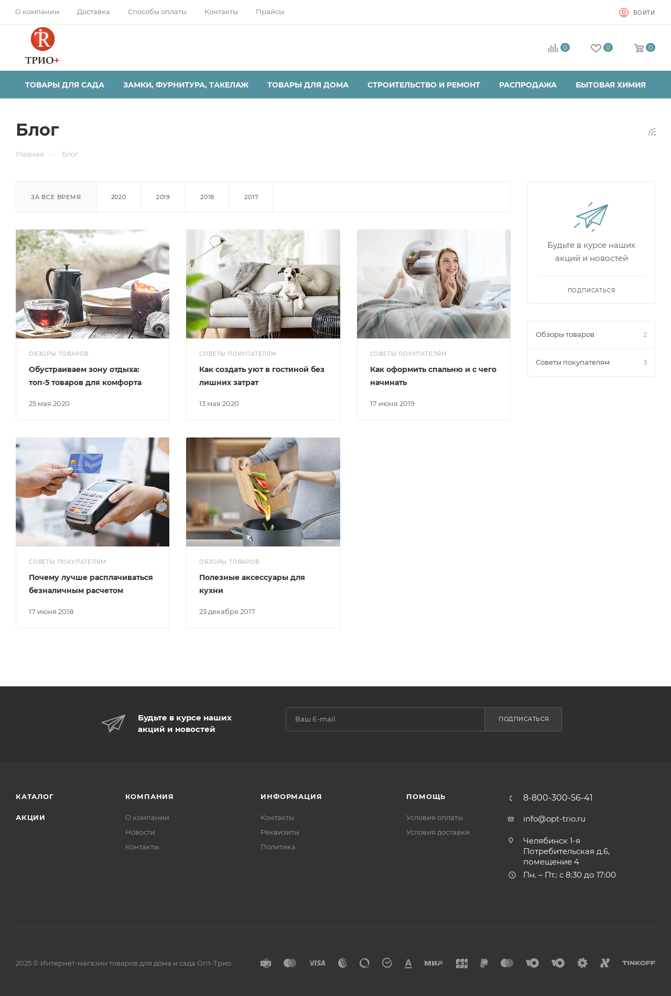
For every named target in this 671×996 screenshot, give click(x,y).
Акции (31, 817)
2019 (163, 197)
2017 (251, 197)
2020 (118, 197)
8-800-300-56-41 (558, 798)
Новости (140, 832)
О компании (147, 817)
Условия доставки (438, 832)
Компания (149, 796)
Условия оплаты (434, 817)
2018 (207, 197)
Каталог (35, 796)
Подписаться (524, 719)
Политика (278, 846)
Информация (291, 796)
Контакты (142, 846)
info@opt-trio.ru (554, 819)
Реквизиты (280, 832)
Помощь (426, 796)
